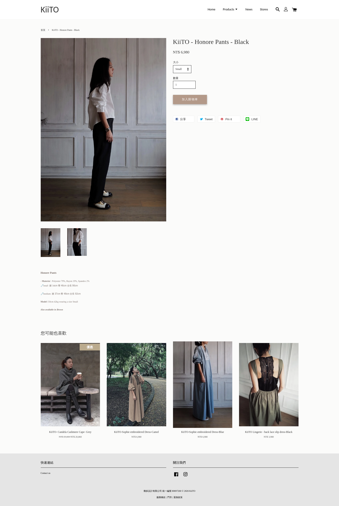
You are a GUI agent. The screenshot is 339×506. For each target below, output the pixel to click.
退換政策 (178, 497)
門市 (169, 497)
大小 (175, 62)
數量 (175, 78)
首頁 (43, 30)
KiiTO (50, 9)
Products (230, 9)
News (248, 9)
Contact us (45, 473)
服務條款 (161, 497)
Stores (264, 9)
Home (211, 9)
